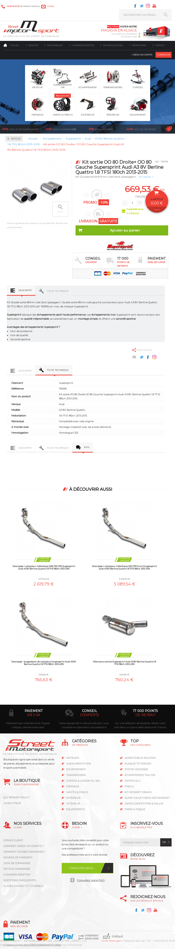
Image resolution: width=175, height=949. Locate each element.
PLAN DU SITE (62, 940)
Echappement (76, 769)
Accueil (14, 45)
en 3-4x (33, 715)
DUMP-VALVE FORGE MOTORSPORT (147, 797)
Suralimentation (78, 763)
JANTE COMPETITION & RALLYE (144, 803)
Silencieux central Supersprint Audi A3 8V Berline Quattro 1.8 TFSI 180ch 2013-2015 (124, 662)
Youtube (154, 6)
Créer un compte (142, 54)
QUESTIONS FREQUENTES (19, 880)
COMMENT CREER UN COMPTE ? (23, 846)
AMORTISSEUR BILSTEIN (140, 757)
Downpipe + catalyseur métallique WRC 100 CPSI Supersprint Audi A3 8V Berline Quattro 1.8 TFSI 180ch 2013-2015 (44, 567)
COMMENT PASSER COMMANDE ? (24, 851)
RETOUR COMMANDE (16, 868)
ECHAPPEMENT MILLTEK (140, 775)
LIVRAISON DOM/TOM (16, 874)
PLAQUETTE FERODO (138, 763)
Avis (86, 447)
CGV (50, 940)
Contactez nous (81, 868)
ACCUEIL (4, 940)
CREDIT (75, 940)
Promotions (139, 45)
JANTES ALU (132, 780)
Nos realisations (113, 45)
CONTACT (16, 940)
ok (164, 842)
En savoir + (146, 176)
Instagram (148, 6)
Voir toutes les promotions (168, 129)
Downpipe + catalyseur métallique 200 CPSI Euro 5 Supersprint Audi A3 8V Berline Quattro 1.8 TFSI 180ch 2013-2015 (124, 567)
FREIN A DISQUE (135, 809)
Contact (160, 45)
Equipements (75, 809)
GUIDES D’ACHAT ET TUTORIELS (23, 886)
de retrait (145, 715)
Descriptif (25, 290)
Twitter (141, 6)
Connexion (163, 54)
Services (33, 45)
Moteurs (72, 757)
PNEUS (129, 786)
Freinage (72, 786)
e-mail (50, 6)
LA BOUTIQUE (12, 803)
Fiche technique (58, 291)
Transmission (76, 775)
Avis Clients (152, 927)
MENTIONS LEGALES (34, 940)
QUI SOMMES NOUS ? (16, 797)
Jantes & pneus (77, 792)
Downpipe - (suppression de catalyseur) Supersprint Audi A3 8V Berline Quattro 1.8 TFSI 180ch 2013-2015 (43, 662)
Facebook (135, 6)
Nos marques (55, 45)
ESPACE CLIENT (13, 840)
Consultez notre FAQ (91, 880)
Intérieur (73, 803)
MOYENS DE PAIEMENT (18, 857)
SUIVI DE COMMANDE (16, 863)
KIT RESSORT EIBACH (138, 792)
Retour (15, 138)
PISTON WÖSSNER (136, 769)
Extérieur (73, 797)
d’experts (89, 715)
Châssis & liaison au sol (83, 780)
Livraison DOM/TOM (83, 45)
